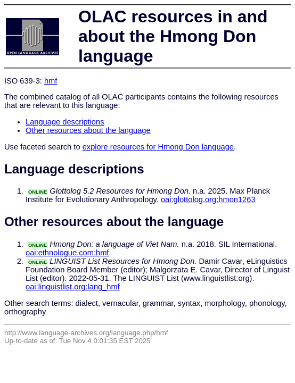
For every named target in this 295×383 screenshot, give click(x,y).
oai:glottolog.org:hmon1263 (208, 199)
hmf (50, 81)
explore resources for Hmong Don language (158, 147)
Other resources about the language (88, 130)
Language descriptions (65, 122)
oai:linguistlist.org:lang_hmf (73, 286)
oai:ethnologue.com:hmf (67, 252)
